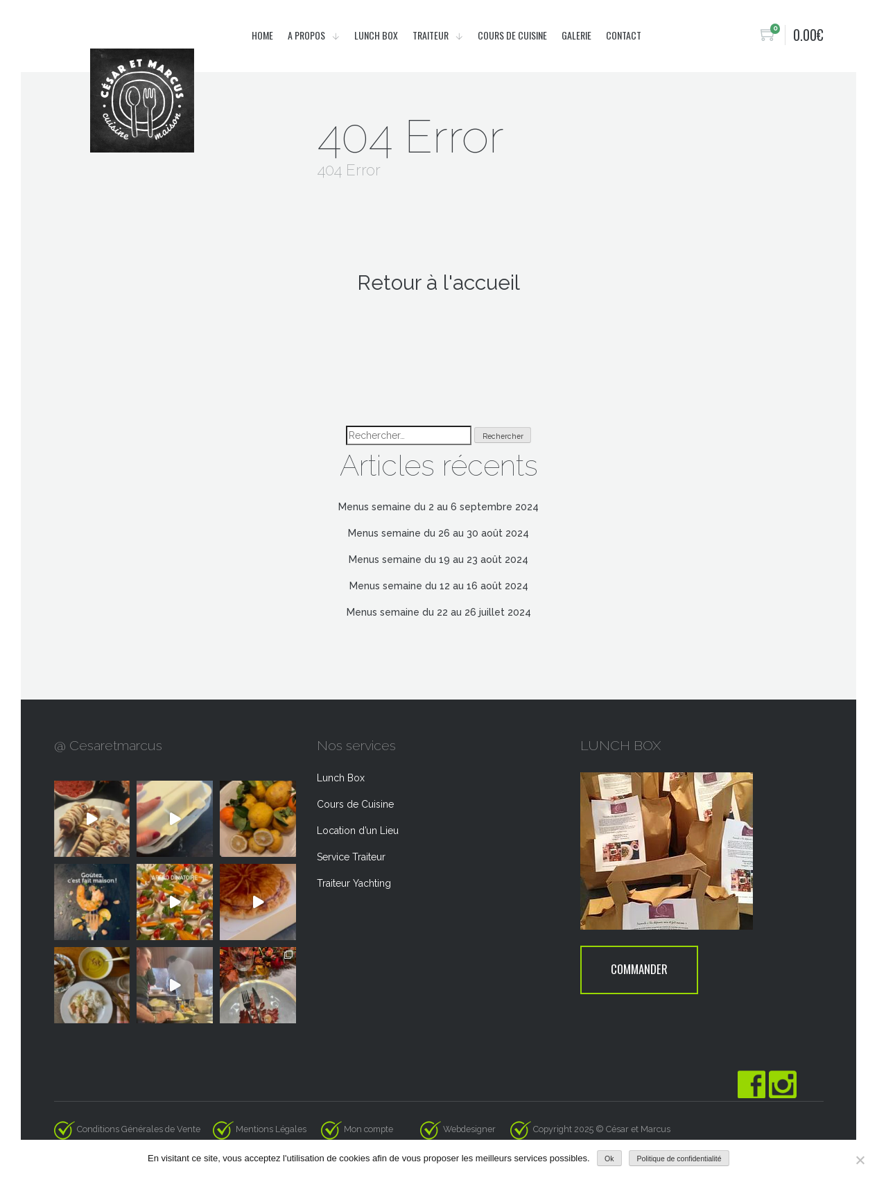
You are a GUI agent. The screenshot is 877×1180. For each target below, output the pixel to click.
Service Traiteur (351, 856)
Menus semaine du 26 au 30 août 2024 (438, 533)
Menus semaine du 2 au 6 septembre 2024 (438, 506)
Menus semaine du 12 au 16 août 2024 (438, 585)
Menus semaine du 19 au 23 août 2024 (438, 559)
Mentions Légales (271, 1129)
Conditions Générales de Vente (138, 1129)
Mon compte (368, 1129)
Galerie (576, 35)
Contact (623, 35)
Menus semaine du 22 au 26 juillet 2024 (439, 612)
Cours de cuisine (512, 35)
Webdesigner (475, 1129)
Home (262, 35)
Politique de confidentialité (679, 1158)
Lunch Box (376, 35)
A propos (307, 35)
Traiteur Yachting (354, 883)
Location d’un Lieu (358, 830)
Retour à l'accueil (438, 282)
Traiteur (432, 35)
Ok (609, 1158)
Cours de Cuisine (355, 804)
